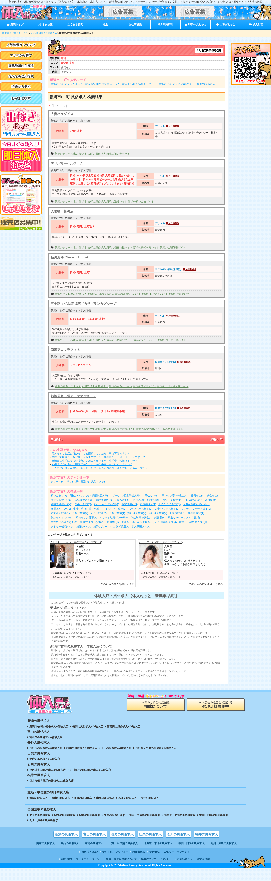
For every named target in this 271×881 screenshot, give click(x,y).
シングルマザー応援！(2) (196, 508)
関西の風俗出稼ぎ (89, 815)
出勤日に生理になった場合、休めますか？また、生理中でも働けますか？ (95, 460)
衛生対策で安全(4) (141, 517)
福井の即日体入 (150, 797)
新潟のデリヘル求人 (66, 153)
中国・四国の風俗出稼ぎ (213, 815)
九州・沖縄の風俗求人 (224, 843)
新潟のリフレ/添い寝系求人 (71, 293)
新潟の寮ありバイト (145, 339)
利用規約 (66, 859)
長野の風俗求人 (122, 834)
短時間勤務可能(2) (61, 504)
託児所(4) (159, 517)
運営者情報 (203, 859)
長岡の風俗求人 (206, 83)
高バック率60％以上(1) (175, 495)
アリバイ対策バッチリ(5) (114, 517)
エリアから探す (21, 55)
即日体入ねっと (195, 24)
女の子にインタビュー (115, 851)
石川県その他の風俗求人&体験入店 (90, 769)
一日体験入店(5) (192, 499)
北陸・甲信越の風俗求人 (123, 843)
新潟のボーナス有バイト (172, 339)
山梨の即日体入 (105, 797)
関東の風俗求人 (45, 843)
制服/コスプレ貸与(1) (92, 522)
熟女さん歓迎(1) (60, 513)
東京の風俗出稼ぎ (39, 815)
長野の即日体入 (83, 797)
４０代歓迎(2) (98, 513)
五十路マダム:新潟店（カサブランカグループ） (85, 303)
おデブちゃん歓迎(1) (140, 508)
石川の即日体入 (127, 797)
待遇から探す (21, 86)
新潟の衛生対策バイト (122, 429)
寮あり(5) (173, 517)
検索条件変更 (209, 50)
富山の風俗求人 (94, 834)
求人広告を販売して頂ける (215, 705)
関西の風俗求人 (70, 843)
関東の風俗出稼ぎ (64, 815)
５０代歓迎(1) (117, 513)
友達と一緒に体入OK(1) (193, 522)
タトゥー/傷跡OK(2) (62, 526)
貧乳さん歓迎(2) (136, 513)
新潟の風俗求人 (66, 834)
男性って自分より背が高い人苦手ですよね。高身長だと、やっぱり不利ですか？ (98, 457)
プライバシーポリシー (89, 859)
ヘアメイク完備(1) (191, 517)
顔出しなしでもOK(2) (106, 504)
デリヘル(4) (57, 481)
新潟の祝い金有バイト (119, 153)
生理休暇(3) (80, 508)
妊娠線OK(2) (83, 526)
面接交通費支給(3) (61, 499)
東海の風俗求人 (94, 843)
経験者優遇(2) (104, 499)
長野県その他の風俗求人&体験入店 (155, 748)
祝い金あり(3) (59, 495)
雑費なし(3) (198, 495)
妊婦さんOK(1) (102, 526)
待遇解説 (154, 851)
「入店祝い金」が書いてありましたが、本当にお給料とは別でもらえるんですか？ (100, 467)
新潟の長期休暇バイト (146, 247)
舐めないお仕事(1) (86, 517)
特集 (105, 24)
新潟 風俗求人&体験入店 (44, 33)
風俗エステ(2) (99, 481)
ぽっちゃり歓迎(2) (115, 508)
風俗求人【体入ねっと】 (15, 33)
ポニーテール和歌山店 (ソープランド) (161, 542)
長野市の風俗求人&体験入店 (45, 748)
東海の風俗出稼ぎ (114, 815)
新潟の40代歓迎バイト (155, 293)
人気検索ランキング (21, 45)
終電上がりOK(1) (61, 508)
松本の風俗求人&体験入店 (81, 748)
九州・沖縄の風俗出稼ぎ (43, 820)
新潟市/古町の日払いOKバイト (176, 83)
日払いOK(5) (76, 495)
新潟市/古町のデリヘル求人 (67, 83)
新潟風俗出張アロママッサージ (73, 396)
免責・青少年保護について (121, 859)
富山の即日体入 (61, 797)
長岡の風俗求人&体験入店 (87, 726)
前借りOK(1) (152, 495)
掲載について (149, 859)
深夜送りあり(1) (146, 522)
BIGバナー (167, 859)
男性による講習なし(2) (64, 522)
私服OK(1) (113, 522)
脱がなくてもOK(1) (62, 517)
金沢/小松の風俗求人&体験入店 (47, 769)
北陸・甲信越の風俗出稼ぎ (144, 815)
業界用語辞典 (165, 24)
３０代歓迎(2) (80, 513)
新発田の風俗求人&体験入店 (123, 726)
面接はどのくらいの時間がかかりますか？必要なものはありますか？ (92, 464)
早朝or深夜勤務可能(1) (196, 504)
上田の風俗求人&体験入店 (116, 748)
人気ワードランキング (177, 851)
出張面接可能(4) (167, 522)
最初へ (56, 439)
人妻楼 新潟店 (62, 211)
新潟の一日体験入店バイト (172, 386)
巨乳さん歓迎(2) (157, 513)
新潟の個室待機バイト (119, 247)
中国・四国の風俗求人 (191, 843)
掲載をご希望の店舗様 (155, 705)
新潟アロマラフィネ (65, 349)
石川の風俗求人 (178, 834)
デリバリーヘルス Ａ (67, 163)
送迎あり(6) (128, 522)
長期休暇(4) (96, 508)
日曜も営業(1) (122, 499)
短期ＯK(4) (211, 499)
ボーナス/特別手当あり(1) (127, 495)
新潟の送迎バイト (116, 201)
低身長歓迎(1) (177, 513)
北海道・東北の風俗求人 (158, 843)
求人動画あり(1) (140, 526)
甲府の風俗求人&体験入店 (44, 758)
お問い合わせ (185, 859)
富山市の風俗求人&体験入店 (45, 737)
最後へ (216, 439)
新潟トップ (14, 24)
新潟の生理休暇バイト (173, 247)
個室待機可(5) (130, 504)
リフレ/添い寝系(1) (78, 481)
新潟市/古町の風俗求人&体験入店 (49, 726)
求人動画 (256, 24)
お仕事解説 (135, 24)
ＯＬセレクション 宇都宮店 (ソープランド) (76, 542)
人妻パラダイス (62, 114)
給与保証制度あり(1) (98, 495)
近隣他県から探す (21, 65)
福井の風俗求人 (206, 834)
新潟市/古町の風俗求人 (92, 153)
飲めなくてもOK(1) (169, 504)
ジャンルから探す (21, 76)
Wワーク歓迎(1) (172, 499)
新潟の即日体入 (38, 797)
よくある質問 (75, 24)
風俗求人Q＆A (89, 851)
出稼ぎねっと (226, 24)
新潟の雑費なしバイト (128, 293)
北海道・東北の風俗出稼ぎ (179, 815)
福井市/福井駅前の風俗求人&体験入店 (51, 780)
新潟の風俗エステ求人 (68, 386)
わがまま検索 (45, 24)
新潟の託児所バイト (145, 386)
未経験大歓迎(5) (84, 499)
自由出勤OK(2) (83, 504)
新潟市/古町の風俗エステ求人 (102, 83)
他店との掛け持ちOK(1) (146, 499)
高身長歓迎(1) (196, 513)
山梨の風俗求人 (150, 834)
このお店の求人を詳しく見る (117, 584)
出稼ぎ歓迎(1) (121, 526)
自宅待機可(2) (148, 504)
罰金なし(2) (213, 495)
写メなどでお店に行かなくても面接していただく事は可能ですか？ (91, 453)
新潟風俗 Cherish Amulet (69, 257)
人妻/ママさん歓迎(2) (167, 508)
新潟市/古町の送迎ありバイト (139, 83)
